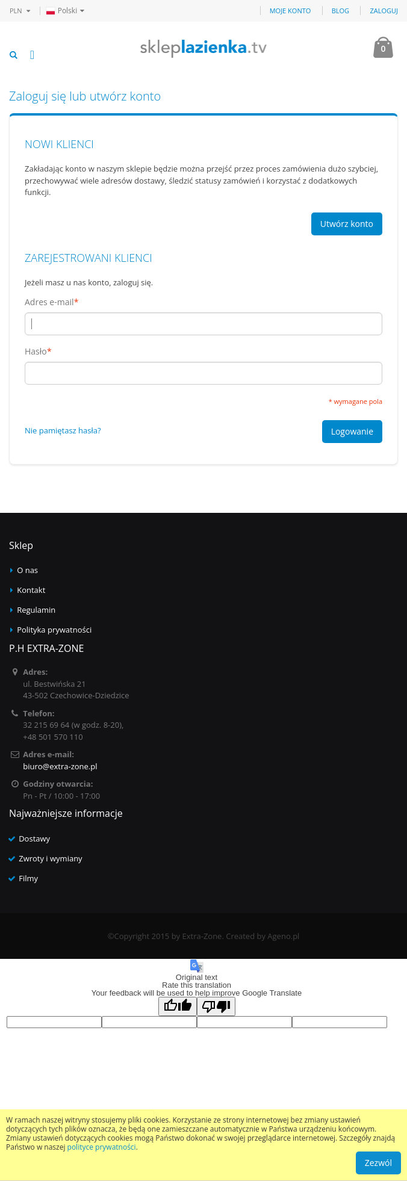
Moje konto (290, 10)
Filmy (28, 878)
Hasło (36, 351)
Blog (340, 10)
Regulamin (36, 609)
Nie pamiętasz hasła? (63, 430)
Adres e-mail (49, 302)
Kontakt (31, 589)
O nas (27, 570)
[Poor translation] (216, 1006)
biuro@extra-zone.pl (60, 766)
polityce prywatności (101, 1147)
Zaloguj (384, 10)
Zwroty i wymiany (50, 858)
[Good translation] (177, 1006)
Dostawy (34, 838)
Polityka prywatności (54, 629)
